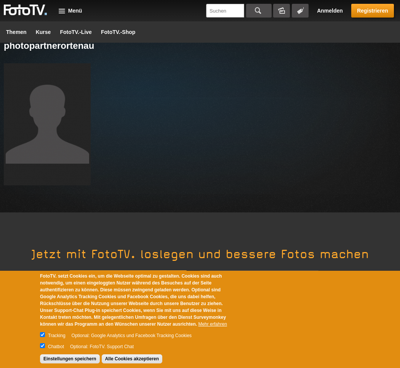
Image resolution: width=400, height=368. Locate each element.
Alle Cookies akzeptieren (132, 359)
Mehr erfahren (212, 324)
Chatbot (56, 346)
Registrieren (372, 11)
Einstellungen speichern (69, 359)
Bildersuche (281, 11)
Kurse (43, 32)
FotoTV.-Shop (118, 32)
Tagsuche (300, 11)
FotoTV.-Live (76, 32)
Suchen (259, 11)
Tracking (57, 335)
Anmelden (330, 11)
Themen (16, 32)
